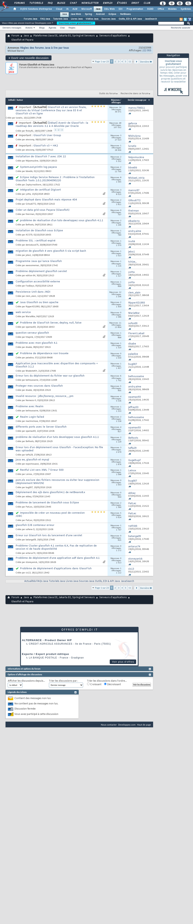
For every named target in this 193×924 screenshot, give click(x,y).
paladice (30, 358)
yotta (28, 194)
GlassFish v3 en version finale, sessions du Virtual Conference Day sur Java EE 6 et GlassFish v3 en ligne (51, 110)
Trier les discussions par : (63, 681)
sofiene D (30, 529)
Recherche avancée (180, 28)
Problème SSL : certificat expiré (35, 240)
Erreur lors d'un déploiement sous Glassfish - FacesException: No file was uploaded (59, 449)
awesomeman (32, 265)
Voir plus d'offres (123, 661)
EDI (121, 9)
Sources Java (108, 19)
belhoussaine (32, 380)
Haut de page (144, 724)
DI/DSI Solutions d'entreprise (36, 9)
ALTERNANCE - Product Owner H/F (47, 640)
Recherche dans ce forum (134, 93)
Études (121, 3)
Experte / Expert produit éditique (45, 654)
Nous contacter (109, 724)
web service (23, 312)
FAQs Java (42, 581)
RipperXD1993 (33, 306)
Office (160, 9)
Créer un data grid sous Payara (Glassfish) (42, 210)
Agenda (52, 28)
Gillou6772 (31, 204)
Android (100, 14)
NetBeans (125, 14)
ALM (74, 9)
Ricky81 (29, 131)
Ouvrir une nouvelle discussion (28, 58)
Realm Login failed (32, 417)
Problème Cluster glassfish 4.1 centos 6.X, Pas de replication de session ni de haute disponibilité (56, 547)
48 (120, 123)
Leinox (29, 474)
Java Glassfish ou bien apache (39, 302)
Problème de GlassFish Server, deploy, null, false (51, 322)
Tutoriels (36, 3)
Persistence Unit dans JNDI (33, 292)
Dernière (146, 61)
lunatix (19, 118)
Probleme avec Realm (29, 406)
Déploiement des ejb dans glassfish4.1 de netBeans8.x (50, 492)
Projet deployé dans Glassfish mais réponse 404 (46, 199)
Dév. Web (109, 9)
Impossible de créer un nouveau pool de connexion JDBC (50, 514)
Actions (29, 28)
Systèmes (186, 9)
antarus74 (30, 553)
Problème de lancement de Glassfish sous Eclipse (47, 502)
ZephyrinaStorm (33, 185)
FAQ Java (45, 19)
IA (67, 9)
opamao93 (31, 327)
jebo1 (28, 255)
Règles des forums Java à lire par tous (44, 48)
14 (120, 107)
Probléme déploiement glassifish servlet (41, 271)
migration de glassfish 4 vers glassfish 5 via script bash (51, 251)
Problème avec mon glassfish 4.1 (36, 343)
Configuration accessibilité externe (38, 281)
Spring (88, 14)
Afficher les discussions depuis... (26, 681)
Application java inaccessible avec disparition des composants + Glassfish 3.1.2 (57, 365)
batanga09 (31, 540)
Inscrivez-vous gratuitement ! (76, 23)
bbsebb (29, 171)
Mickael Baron (15, 51)
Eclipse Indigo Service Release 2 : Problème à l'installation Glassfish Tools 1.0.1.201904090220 (55, 179)
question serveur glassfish (32, 333)
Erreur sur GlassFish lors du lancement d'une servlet (49, 535)
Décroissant (112, 684)
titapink (29, 337)
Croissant (94, 684)
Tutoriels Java (60, 19)
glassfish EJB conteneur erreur (35, 525)
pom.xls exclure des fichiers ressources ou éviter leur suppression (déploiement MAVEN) (57, 481)
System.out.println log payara (38, 167)
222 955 (146, 50)
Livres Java (76, 19)
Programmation (134, 9)
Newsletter (89, 3)
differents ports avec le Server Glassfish (41, 427)
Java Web (76, 14)
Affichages (116, 102)
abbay (28, 496)
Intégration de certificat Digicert (40, 190)
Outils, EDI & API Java (130, 19)
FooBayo (30, 286)
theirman (30, 214)
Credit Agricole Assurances (50, 643)
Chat (73, 3)
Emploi (107, 3)
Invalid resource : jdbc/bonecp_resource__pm (44, 396)
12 (120, 292)
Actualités (30, 581)
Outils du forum (107, 93)
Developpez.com (127, 724)
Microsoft (86, 9)
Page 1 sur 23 (102, 61)
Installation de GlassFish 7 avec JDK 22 (41, 156)
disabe (29, 347)
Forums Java (30, 19)
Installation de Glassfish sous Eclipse (39, 230)
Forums (19, 3)
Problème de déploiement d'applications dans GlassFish (56, 568)
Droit (135, 3)
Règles (72, 28)
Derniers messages (12, 28)
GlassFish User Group (47, 135)
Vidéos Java (92, 19)
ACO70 (29, 235)
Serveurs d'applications (113, 35)
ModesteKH (31, 371)
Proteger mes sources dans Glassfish (39, 386)
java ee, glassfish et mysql (32, 459)
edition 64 (30, 275)
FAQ (50, 3)
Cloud (59, 9)
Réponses (115, 100)
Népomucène (32, 161)
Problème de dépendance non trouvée (44, 353)
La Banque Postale (43, 657)
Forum (15, 35)
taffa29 (29, 455)
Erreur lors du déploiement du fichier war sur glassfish (50, 376)
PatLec (29, 507)
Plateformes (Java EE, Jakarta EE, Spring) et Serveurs (64, 35)
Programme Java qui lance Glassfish (39, 261)
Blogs (61, 3)
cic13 (28, 573)
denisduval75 (32, 245)
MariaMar (30, 316)
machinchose (32, 421)
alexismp (30, 140)
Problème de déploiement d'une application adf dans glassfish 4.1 (58, 558)
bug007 (29, 487)
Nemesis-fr (31, 400)
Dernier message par (139, 100)
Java (98, 9)
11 (129, 61)
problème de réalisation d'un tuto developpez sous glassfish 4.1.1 (61, 220)
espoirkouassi (32, 464)
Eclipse (112, 14)
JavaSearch (151, 19)
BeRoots (30, 225)
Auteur (20, 100)
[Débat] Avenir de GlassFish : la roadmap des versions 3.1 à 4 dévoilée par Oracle (52, 124)
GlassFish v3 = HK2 (45, 145)
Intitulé (11, 100)
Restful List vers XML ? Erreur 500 (42, 470)
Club (146, 3)
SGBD (150, 9)
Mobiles (172, 9)
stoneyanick (31, 562)
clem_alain (31, 296)
